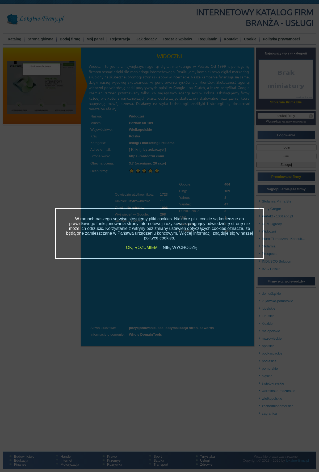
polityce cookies (159, 238)
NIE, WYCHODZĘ (180, 247)
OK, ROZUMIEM (142, 247)
